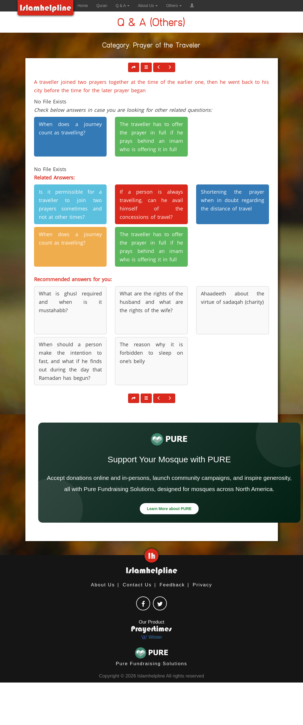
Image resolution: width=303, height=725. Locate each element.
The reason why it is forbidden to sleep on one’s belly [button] (151, 352)
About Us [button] (148, 5)
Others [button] (174, 5)
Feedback (172, 584)
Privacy (202, 584)
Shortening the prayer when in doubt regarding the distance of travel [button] (232, 200)
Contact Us (137, 584)
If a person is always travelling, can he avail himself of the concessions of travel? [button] (151, 204)
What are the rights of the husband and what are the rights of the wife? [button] (151, 302)
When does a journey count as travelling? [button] (70, 128)
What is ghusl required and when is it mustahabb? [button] (70, 302)
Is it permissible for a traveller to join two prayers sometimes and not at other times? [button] (70, 204)
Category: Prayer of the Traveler (151, 46)
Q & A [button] (122, 5)
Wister (151, 637)
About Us (103, 584)
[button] (192, 5)
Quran (101, 5)
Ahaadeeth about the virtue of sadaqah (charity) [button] (232, 297)
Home (83, 5)
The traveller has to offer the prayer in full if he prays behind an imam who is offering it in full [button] (151, 137)
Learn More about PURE (169, 508)
